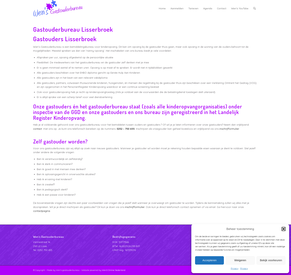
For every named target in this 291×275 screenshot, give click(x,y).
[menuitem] (162, 8)
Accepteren (209, 260)
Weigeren (240, 260)
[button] (283, 229)
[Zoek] (254, 8)
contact (37, 128)
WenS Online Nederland (113, 270)
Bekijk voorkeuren (271, 260)
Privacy (234, 268)
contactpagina (41, 210)
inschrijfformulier (229, 128)
